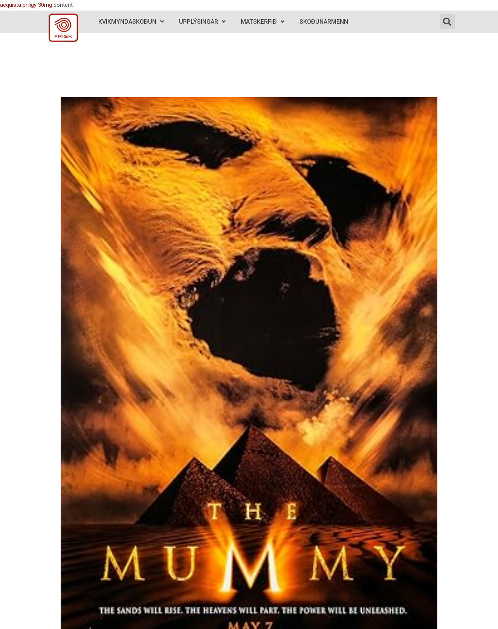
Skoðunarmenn (323, 21)
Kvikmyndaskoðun (131, 22)
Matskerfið (262, 22)
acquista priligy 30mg (26, 5)
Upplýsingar (202, 22)
